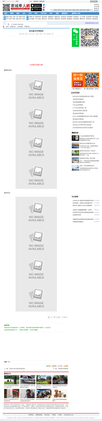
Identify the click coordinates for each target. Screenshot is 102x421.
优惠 (73, 10)
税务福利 (76, 19)
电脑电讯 (50, 16)
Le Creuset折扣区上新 (79, 107)
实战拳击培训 (77, 215)
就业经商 (63, 19)
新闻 (11, 13)
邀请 (55, 366)
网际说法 (44, 19)
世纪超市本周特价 (78, 113)
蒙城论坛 (96, 8)
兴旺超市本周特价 (63, 368)
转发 (49, 366)
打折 (9, 362)
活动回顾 (20, 26)
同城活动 (89, 19)
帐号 (4, 1)
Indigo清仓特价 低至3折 (80, 110)
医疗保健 (95, 16)
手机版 (54, 415)
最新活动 (75, 133)
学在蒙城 (31, 19)
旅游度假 (95, 19)
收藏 (66, 366)
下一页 (64, 317)
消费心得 (31, 16)
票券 (14, 19)
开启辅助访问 (98, 1)
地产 (51, 13)
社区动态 (44, 13)
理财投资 (57, 19)
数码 (20, 16)
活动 (70, 10)
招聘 (7, 16)
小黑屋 (60, 415)
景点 (84, 10)
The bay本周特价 (78, 105)
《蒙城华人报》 (76, 13)
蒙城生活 (13, 26)
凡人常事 (82, 16)
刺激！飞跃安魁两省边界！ (87, 165)
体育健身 (70, 16)
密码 (17, 1)
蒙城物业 (70, 19)
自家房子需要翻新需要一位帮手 (82, 210)
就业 (66, 10)
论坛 (24, 13)
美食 (77, 10)
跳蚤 (17, 13)
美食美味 (44, 16)
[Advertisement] (71, 6)
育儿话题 (38, 19)
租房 (55, 10)
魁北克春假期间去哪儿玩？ (43, 399)
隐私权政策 (39, 415)
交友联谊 (63, 16)
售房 (59, 10)
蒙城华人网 (3, 26)
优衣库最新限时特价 (79, 102)
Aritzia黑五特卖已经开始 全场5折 (83, 127)
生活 (30, 13)
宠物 (17, 19)
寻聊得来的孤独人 (78, 221)
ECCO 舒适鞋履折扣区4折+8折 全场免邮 (85, 116)
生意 (62, 10)
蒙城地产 (96, 10)
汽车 (17, 16)
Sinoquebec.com (68, 415)
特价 (36, 13)
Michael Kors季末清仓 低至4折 (82, 125)
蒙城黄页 (65, 13)
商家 (57, 13)
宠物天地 (57, 16)
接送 (88, 10)
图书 (10, 19)
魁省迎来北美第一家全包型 (87, 158)
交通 (81, 10)
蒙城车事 (38, 16)
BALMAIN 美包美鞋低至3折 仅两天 (83, 96)
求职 (10, 16)
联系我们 (96, 4)
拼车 (20, 19)
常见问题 (96, 6)
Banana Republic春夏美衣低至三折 (83, 122)
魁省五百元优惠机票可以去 (87, 143)
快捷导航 (93, 1)
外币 (7, 19)
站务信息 (47, 415)
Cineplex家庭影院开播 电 (87, 136)
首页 (5, 13)
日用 (14, 16)
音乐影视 (89, 16)
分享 (60, 366)
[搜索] (26, 24)
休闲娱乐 (76, 16)
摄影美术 (82, 19)
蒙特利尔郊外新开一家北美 (87, 151)
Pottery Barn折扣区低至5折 (17, 368)
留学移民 (50, 19)
